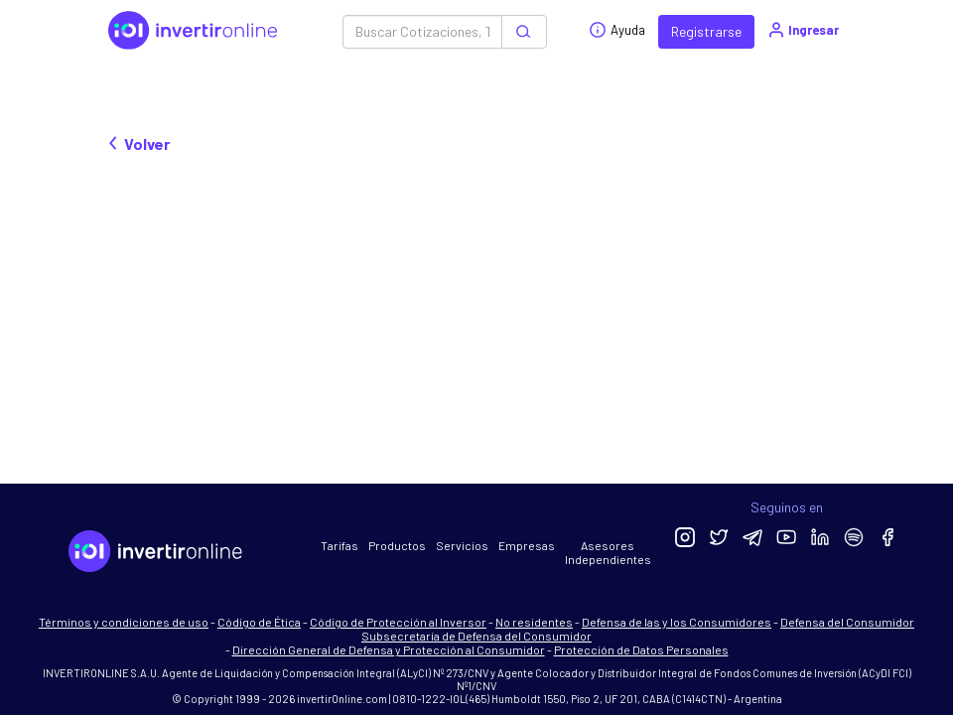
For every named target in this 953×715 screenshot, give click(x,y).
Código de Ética (259, 622)
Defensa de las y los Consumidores (676, 622)
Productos (397, 545)
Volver (139, 143)
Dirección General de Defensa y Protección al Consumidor (388, 649)
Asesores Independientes (608, 552)
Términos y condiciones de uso (123, 622)
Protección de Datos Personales (641, 649)
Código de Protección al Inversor (398, 622)
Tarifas (339, 545)
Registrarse (706, 31)
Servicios (462, 545)
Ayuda (617, 30)
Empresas (526, 545)
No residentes (534, 622)
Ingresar (802, 30)
